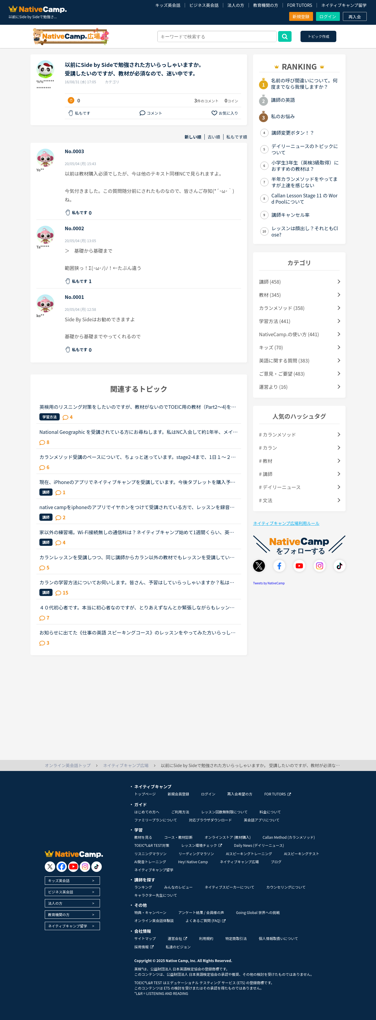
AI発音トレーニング (150, 861)
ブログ (276, 861)
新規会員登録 (178, 793)
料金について (270, 811)
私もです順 (236, 137)
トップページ (145, 793)
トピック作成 (318, 36)
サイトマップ (145, 938)
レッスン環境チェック (201, 845)
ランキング (143, 887)
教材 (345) (270, 294)
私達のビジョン (178, 946)
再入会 (355, 17)
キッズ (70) (271, 347)
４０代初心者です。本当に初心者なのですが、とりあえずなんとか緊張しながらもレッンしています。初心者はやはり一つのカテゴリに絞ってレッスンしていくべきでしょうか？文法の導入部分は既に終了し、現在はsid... (137, 607)
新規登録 (301, 16)
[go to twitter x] (50, 866)
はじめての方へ (146, 811)
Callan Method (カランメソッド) (289, 837)
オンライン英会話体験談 (154, 920)
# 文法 (265, 500)
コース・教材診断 (178, 837)
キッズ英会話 (167, 5)
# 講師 (265, 473)
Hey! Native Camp (193, 861)
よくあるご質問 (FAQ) (206, 920)
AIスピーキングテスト (301, 853)
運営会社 (177, 938)
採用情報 (144, 946)
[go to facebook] (61, 866)
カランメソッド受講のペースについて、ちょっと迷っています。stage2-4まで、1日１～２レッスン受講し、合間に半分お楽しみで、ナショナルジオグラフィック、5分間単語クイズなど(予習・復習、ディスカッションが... (138, 456)
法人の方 (235, 5)
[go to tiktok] (96, 866)
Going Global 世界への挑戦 (258, 912)
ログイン (328, 16)
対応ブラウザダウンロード (210, 819)
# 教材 (265, 460)
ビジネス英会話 (203, 5)
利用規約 (206, 938)
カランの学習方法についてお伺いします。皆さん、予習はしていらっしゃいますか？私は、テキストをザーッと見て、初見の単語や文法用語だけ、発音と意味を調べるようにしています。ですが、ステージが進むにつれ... (136, 582)
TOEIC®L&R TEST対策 (151, 845)
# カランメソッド (277, 434)
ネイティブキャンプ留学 (343, 5)
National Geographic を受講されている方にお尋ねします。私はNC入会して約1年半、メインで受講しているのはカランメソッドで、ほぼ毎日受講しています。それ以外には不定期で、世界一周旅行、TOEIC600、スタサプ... (138, 431)
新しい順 (193, 137)
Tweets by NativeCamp (269, 583)
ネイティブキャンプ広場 (239, 861)
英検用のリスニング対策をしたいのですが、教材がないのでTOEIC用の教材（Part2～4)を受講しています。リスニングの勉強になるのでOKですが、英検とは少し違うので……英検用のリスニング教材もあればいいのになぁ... (137, 406)
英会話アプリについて (262, 819)
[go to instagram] (85, 866)
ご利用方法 (180, 811)
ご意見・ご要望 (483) (282, 373)
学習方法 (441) (274, 321)
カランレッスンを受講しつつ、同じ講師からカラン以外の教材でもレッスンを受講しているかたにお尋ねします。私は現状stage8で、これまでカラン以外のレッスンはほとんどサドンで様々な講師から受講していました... (137, 557)
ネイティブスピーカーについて (230, 887)
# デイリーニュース (280, 487)
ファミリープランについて (155, 819)
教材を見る (143, 837)
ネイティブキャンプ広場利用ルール (286, 523)
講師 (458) (270, 281)
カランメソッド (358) (282, 307)
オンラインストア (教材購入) (227, 837)
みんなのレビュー (178, 887)
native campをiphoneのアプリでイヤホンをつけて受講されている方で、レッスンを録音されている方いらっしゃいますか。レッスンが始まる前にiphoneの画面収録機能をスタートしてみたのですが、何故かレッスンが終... (137, 507)
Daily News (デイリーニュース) (259, 845)
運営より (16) (273, 386)
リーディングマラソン (196, 853)
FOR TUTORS (299, 5)
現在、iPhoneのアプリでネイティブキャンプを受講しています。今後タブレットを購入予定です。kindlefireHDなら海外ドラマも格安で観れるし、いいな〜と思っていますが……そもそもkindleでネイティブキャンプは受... (137, 482)
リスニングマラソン (150, 853)
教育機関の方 (265, 5)
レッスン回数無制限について (224, 811)
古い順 (214, 137)
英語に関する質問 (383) (284, 360)
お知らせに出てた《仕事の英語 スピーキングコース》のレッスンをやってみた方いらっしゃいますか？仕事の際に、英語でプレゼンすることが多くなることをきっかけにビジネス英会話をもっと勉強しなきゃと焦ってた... (137, 632)
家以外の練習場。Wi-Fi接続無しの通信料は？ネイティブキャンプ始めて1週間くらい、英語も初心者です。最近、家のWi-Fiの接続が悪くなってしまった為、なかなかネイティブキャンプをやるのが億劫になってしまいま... (137, 532)
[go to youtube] (73, 866)
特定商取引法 (236, 938)
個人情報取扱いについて (278, 938)
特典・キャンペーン (150, 912)
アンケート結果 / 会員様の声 (201, 912)
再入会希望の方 (239, 793)
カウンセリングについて (286, 887)
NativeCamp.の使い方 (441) (289, 334)
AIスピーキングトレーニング (249, 853)
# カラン (268, 447)
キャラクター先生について (155, 895)
